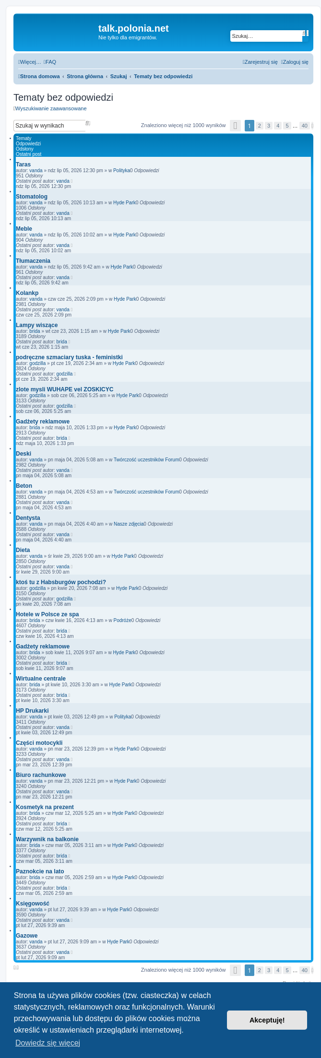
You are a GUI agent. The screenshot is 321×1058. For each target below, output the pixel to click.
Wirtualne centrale (41, 678)
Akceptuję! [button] (267, 1020)
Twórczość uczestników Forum (146, 459)
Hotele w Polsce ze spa (47, 614)
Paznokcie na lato (40, 871)
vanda (35, 170)
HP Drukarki (32, 710)
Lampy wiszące (37, 325)
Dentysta (28, 518)
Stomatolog (32, 196)
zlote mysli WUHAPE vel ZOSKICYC (64, 389)
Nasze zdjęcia (128, 524)
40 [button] (305, 126)
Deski (23, 453)
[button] (235, 125)
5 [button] (286, 126)
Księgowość (32, 903)
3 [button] (268, 126)
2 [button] (259, 126)
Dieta (23, 550)
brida (34, 331)
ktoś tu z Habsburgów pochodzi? (61, 582)
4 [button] (277, 126)
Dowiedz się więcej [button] (47, 1043)
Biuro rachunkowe (41, 775)
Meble (24, 228)
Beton (24, 485)
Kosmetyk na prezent (45, 807)
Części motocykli (39, 743)
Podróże (122, 620)
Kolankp (27, 293)
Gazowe (26, 935)
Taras (23, 164)
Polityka (121, 170)
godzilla (37, 363)
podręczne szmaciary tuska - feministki (69, 357)
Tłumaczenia (33, 261)
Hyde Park (124, 202)
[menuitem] (50, 62)
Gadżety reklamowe (43, 421)
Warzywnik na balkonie (47, 839)
